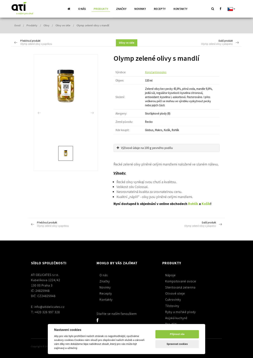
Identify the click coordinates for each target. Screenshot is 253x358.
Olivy (46, 25)
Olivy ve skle (62, 25)
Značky (121, 9)
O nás (82, 9)
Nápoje (170, 275)
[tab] (166, 147)
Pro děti (171, 324)
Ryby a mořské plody (180, 312)
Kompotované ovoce (180, 281)
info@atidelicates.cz (49, 306)
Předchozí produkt (43, 42)
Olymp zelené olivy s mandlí (93, 25)
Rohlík (193, 203)
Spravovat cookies (177, 343)
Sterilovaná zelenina (180, 287)
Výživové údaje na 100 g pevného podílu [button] (145, 148)
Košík (206, 203)
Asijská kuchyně (176, 318)
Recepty (160, 9)
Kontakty (180, 9)
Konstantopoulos (155, 72)
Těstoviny (172, 306)
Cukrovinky (173, 299)
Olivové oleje (175, 293)
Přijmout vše (177, 334)
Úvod (17, 25)
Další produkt (210, 42)
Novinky (140, 9)
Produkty (101, 9)
